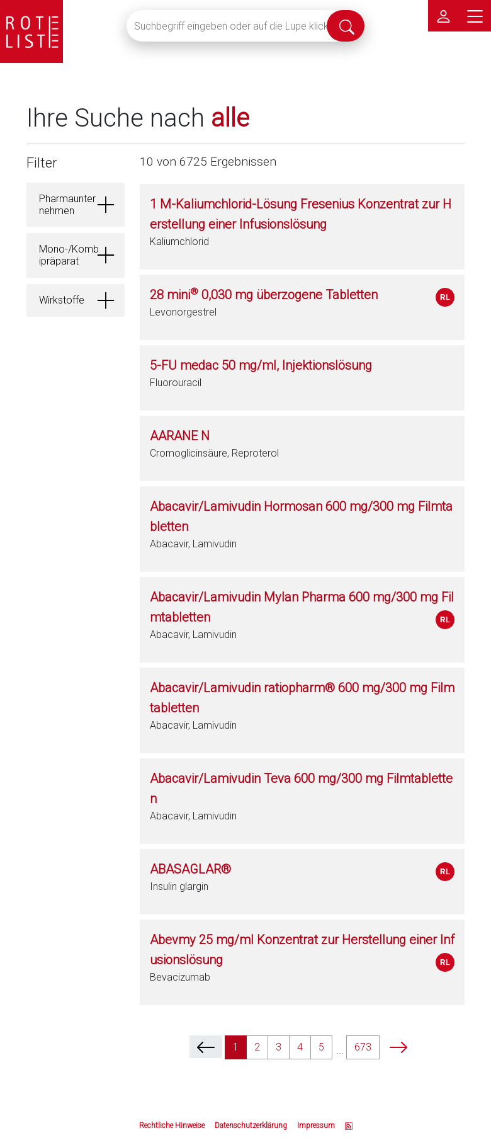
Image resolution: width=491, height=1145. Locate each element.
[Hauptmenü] (475, 15)
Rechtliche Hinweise (172, 1125)
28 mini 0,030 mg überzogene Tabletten (264, 294)
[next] (398, 1046)
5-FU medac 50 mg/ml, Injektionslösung (261, 365)
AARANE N (180, 435)
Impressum (316, 1125)
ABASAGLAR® (190, 869)
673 (362, 1047)
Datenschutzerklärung (251, 1125)
